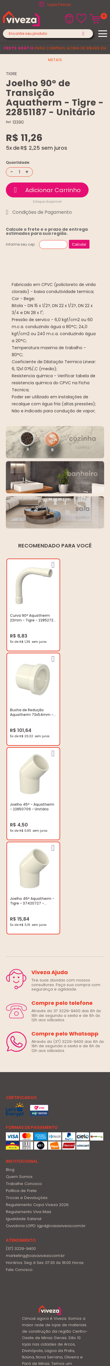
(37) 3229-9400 (21, 1047)
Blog (10, 968)
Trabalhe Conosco (24, 982)
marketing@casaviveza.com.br (35, 1054)
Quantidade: (18, 162)
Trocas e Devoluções (27, 996)
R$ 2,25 (30, 148)
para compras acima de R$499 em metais (55, 54)
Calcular (79, 244)
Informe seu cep (20, 244)
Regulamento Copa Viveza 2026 (37, 1003)
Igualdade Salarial (23, 1017)
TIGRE (11, 74)
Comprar (47, 189)
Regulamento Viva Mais (28, 1010)
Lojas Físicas (59, 4)
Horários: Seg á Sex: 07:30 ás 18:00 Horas (45, 1061)
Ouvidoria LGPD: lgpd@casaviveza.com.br (46, 1024)
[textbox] (48, 33)
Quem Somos (19, 975)
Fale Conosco (19, 1068)
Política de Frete (21, 989)
